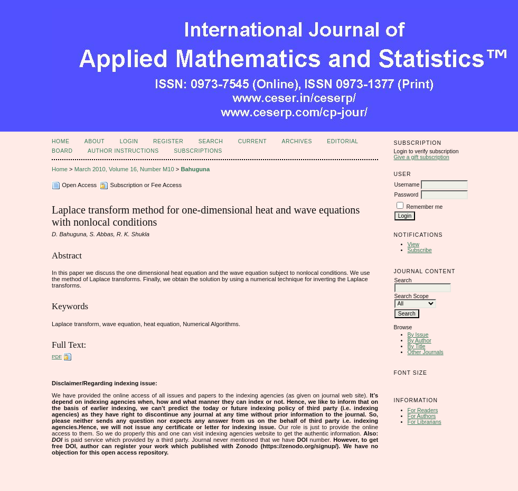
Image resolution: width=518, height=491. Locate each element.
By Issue (418, 335)
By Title (417, 346)
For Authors (422, 416)
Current (252, 141)
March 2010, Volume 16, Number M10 (124, 169)
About (94, 141)
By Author (419, 341)
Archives (297, 141)
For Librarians (424, 422)
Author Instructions (123, 151)
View (413, 244)
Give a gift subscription (421, 157)
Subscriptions (198, 151)
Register (168, 141)
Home (60, 141)
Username (407, 185)
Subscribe (420, 250)
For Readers (423, 410)
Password (406, 195)
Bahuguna (195, 169)
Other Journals (426, 352)
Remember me (424, 207)
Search (211, 141)
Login (129, 141)
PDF (57, 356)
